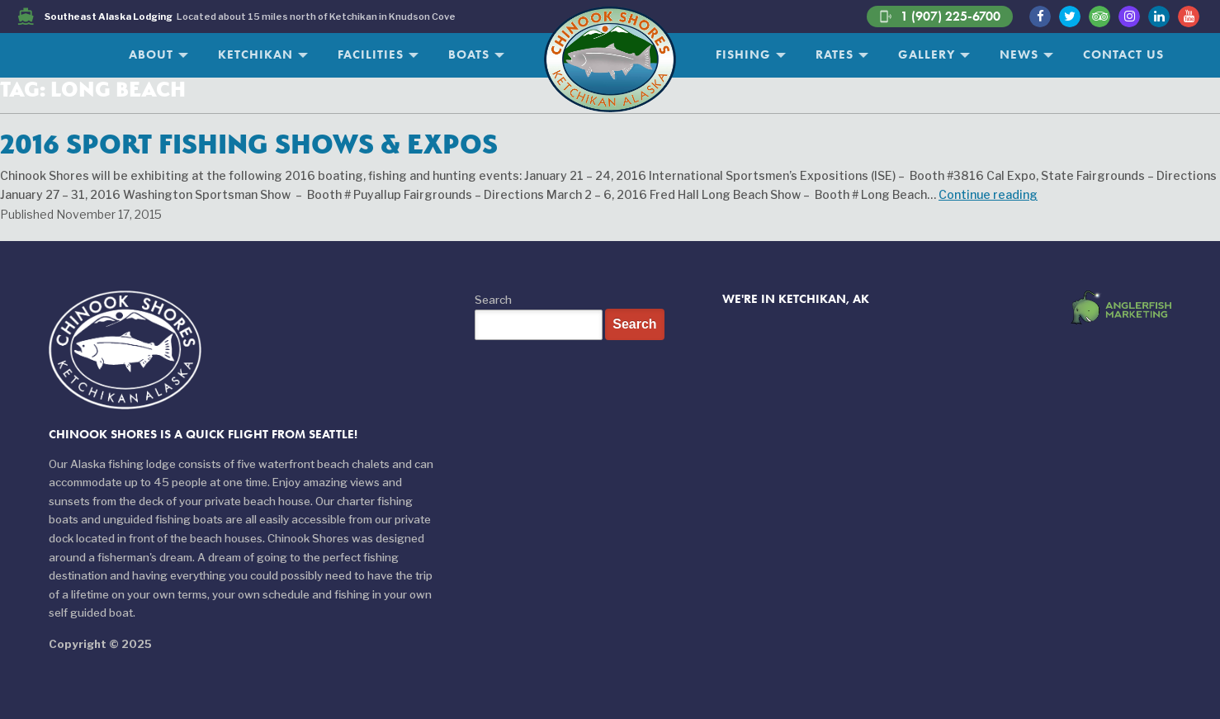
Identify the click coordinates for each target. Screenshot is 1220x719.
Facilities (371, 54)
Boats (468, 54)
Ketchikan (255, 54)
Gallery (926, 54)
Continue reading (988, 194)
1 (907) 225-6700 (939, 16)
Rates (835, 54)
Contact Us (1123, 54)
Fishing (743, 54)
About (151, 54)
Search (493, 299)
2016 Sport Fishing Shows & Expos (249, 143)
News (1019, 54)
